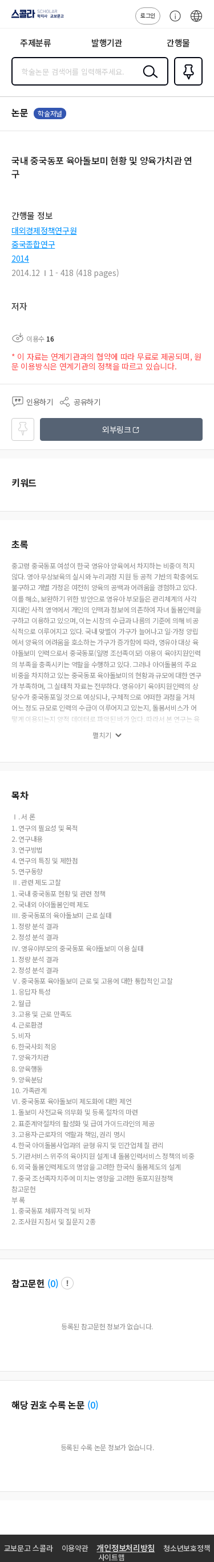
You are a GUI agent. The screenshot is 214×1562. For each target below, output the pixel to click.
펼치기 (101, 735)
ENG (196, 21)
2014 (20, 258)
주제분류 (35, 42)
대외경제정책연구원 (43, 230)
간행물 (178, 42)
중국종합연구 (33, 244)
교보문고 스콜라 (28, 1548)
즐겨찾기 (186, 84)
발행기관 (107, 42)
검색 (147, 80)
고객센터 (172, 21)
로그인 (147, 15)
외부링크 (116, 429)
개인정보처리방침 (125, 1547)
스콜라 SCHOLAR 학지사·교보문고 (34, 17)
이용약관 (75, 1548)
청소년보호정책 (186, 1548)
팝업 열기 (67, 1283)
